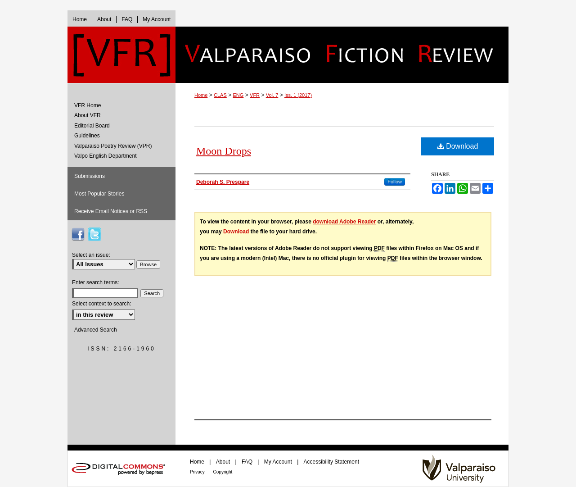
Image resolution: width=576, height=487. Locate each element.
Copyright (223, 471)
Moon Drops (223, 151)
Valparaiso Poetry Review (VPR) (113, 146)
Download (457, 146)
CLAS (220, 95)
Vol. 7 (272, 95)
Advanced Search (95, 330)
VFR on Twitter (94, 234)
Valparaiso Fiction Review (342, 55)
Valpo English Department (105, 156)
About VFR (87, 115)
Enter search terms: (95, 282)
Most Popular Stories (99, 194)
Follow (394, 181)
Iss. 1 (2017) (298, 95)
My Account (278, 462)
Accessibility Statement (331, 462)
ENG (238, 95)
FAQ (248, 462)
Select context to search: (101, 303)
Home (200, 95)
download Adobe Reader (344, 221)
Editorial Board (92, 126)
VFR (255, 95)
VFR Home (87, 105)
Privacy (198, 471)
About (224, 462)
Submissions (89, 176)
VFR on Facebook (78, 234)
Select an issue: (91, 255)
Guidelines (87, 135)
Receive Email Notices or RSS (110, 211)
